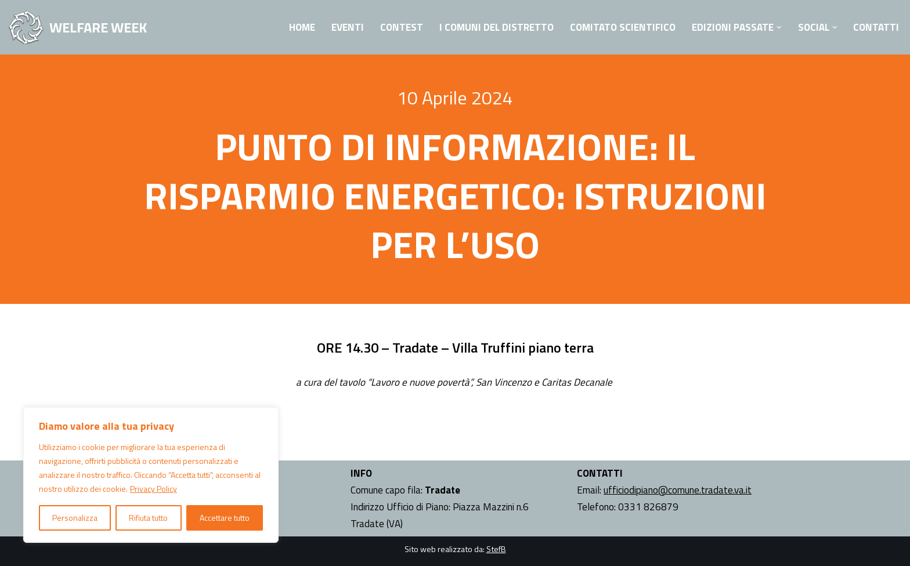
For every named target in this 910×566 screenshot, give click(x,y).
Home (302, 27)
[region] (151, 475)
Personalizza (75, 517)
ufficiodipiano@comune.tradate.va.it (678, 490)
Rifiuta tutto (148, 517)
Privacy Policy (153, 488)
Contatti (876, 27)
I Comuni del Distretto (496, 27)
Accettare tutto (225, 517)
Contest (401, 27)
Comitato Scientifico (623, 27)
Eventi (347, 27)
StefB (496, 549)
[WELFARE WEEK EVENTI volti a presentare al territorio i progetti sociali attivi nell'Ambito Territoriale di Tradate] (78, 27)
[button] (779, 27)
